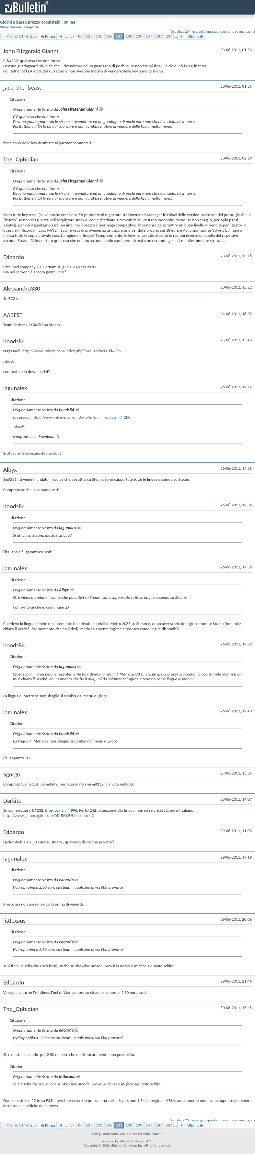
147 (149, 36)
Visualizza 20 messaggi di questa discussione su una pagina (212, 31)
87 (80, 36)
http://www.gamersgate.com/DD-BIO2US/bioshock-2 (48, 815)
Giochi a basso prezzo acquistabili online (37, 22)
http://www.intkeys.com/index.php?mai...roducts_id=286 (71, 350)
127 (89, 36)
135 (99, 36)
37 (72, 36)
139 (139, 36)
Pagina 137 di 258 (21, 36)
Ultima (195, 36)
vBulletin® (126, 1141)
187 (159, 36)
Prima (47, 36)
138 (129, 36)
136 (109, 36)
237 (169, 36)
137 (119, 36)
